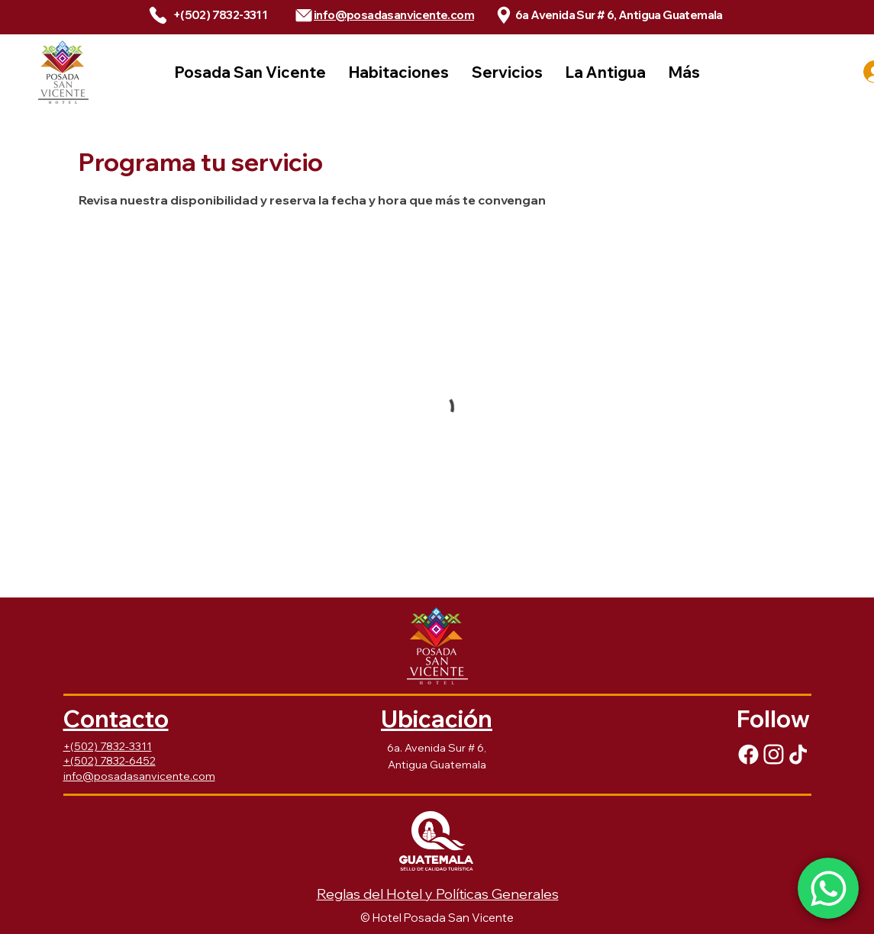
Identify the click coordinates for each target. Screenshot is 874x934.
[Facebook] (749, 754)
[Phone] (158, 15)
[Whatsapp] (828, 888)
